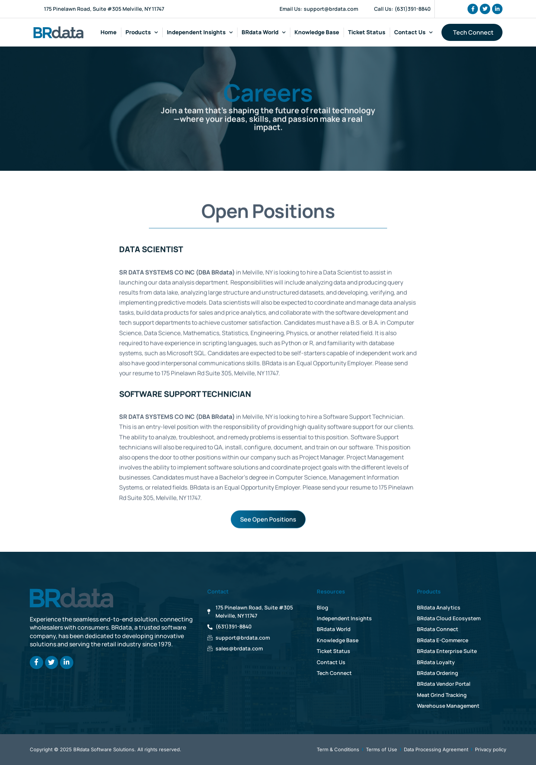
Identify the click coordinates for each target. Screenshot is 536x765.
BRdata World (263, 32)
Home (108, 32)
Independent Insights (200, 32)
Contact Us (413, 32)
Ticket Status (366, 32)
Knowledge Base (316, 32)
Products (141, 32)
